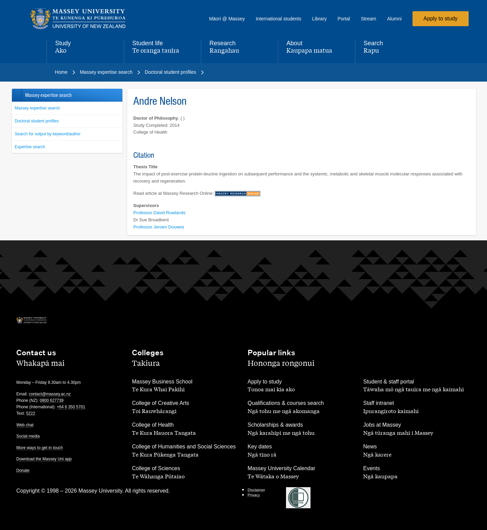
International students (278, 18)
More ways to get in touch (39, 447)
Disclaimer (256, 490)
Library (319, 18)
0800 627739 (52, 400)
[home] (84, 18)
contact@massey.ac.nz (50, 394)
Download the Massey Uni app (44, 459)
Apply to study (440, 18)
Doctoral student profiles (36, 121)
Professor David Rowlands (159, 212)
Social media (28, 436)
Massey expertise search (37, 108)
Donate (23, 470)
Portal (344, 18)
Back (16, 95)
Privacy (254, 495)
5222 (30, 413)
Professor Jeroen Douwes (158, 226)
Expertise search (30, 146)
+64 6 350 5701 (71, 407)
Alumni (394, 18)
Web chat (24, 425)
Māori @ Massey (227, 18)
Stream (368, 18)
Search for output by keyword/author (47, 134)
